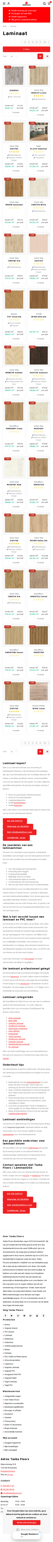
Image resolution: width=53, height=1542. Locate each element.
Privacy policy (10, 1421)
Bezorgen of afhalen (13, 1410)
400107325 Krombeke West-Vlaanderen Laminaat (38, 484)
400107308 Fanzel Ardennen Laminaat (14, 652)
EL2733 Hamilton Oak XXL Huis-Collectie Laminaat (38, 149)
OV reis (10, 1474)
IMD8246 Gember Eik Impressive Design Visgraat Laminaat (14, 372)
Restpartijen (13, 1033)
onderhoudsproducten (17, 1113)
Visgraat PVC (10, 1371)
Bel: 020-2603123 (15, 821)
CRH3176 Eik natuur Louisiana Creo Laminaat (14, 596)
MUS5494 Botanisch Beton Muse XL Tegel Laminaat (38, 428)
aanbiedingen (8, 1134)
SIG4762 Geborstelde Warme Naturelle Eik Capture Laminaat (14, 708)
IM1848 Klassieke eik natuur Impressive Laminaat (14, 205)
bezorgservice (20, 802)
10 (45, 42)
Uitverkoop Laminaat (16, 1039)
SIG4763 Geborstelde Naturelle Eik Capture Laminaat (14, 149)
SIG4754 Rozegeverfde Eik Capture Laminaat (39, 261)
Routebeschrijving (8, 1471)
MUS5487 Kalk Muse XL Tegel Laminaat (14, 484)
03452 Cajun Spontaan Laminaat (39, 708)
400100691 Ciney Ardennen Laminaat (14, 428)
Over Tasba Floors (12, 1400)
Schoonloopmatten (12, 1360)
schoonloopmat (33, 1082)
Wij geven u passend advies (22, 19)
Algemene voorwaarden (14, 1403)
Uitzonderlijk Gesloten (13, 1432)
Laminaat (13, 26)
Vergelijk (16, 112)
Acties (7, 1324)
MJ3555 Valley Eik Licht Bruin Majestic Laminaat (38, 540)
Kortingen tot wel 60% (20, 13)
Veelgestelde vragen (13, 1396)
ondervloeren (33, 1148)
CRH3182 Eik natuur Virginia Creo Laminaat (14, 261)
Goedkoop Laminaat (16, 1026)
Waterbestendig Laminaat (19, 1044)
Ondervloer (9, 1342)
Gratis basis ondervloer (17, 1028)
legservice (18, 805)
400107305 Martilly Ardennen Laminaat (39, 652)
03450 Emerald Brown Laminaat (38, 317)
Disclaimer (9, 1414)
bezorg (26, 1175)
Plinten (7, 1349)
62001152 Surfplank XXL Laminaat (14, 90)
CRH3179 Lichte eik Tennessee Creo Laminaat (38, 93)
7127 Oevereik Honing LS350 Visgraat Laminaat (14, 317)
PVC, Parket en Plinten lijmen (16, 1356)
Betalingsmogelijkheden (14, 1407)
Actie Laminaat (14, 1018)
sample (6, 1058)
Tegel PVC (9, 1385)
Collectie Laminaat (15, 1023)
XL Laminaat (13, 1047)
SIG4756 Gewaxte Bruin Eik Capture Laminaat (39, 372)
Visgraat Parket (11, 1378)
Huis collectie (14, 1031)
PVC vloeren (29, 959)
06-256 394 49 (8, 1489)
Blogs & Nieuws (11, 1428)
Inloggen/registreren (13, 1443)
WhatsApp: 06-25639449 (18, 826)
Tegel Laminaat (14, 1036)
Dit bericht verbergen (26, 1522)
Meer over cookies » (30, 1529)
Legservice (9, 1364)
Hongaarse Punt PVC (13, 1374)
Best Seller (12, 1020)
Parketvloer (9, 1339)
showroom (24, 983)
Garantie (8, 1417)
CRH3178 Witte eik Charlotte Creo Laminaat (38, 205)
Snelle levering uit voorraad (22, 10)
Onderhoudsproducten (14, 1346)
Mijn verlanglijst (11, 1450)
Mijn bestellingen (11, 1446)
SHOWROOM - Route (16, 838)
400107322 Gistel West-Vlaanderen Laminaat (38, 596)
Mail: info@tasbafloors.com (19, 832)
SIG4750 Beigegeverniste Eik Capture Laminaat (14, 540)
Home (5, 26)
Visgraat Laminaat (15, 1041)
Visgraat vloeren (11, 1328)
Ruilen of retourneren (13, 1425)
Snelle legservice (17, 16)
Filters (26, 49)
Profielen (8, 1353)
